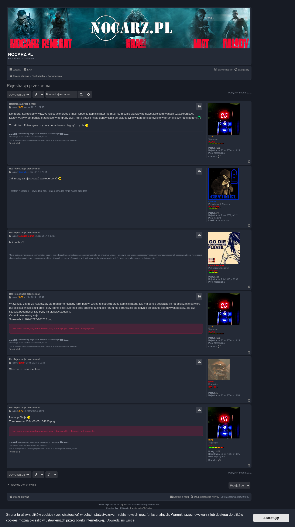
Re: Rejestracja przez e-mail (24, 168)
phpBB (123, 504)
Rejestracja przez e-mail (29, 85)
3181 (217, 148)
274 (217, 213)
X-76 (210, 136)
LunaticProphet (216, 265)
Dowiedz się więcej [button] (121, 520)
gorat (211, 381)
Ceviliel (212, 201)
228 (217, 277)
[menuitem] (27, 69)
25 (216, 393)
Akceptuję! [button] (271, 518)
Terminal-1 (14, 143)
